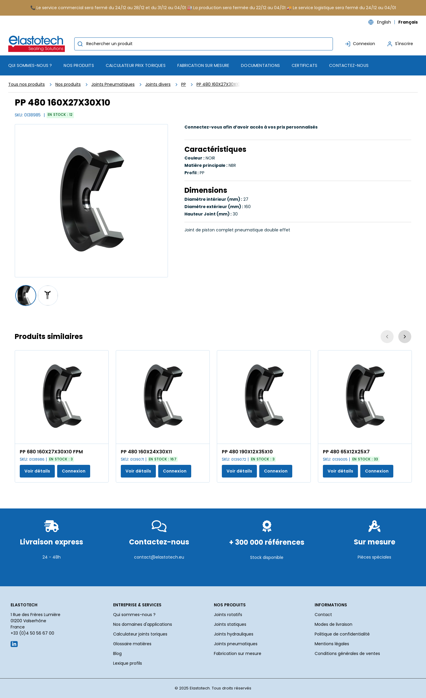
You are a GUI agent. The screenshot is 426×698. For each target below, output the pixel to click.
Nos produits (68, 84)
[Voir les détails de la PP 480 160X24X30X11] (162, 397)
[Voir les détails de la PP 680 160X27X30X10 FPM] (61, 397)
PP (183, 84)
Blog (117, 653)
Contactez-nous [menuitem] (349, 65)
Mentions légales (332, 644)
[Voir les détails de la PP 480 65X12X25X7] (365, 397)
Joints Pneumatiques (113, 84)
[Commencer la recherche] (80, 43)
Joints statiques (230, 624)
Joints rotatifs (228, 615)
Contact (323, 615)
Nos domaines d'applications (142, 624)
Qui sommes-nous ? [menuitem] (30, 65)
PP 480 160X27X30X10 (218, 84)
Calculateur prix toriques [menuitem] (136, 65)
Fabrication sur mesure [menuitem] (203, 65)
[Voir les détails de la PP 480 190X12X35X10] (264, 397)
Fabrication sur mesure (237, 653)
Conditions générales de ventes (347, 653)
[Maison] (37, 44)
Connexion (73, 471)
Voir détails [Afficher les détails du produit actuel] (37, 471)
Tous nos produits (26, 84)
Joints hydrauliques (233, 634)
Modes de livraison (333, 624)
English (384, 22)
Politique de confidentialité (342, 634)
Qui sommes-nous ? (134, 615)
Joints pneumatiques (235, 644)
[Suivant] (404, 336)
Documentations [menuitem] (260, 65)
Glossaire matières (132, 644)
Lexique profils (127, 663)
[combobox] (203, 43)
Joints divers (158, 84)
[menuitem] (79, 65)
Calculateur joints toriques (140, 634)
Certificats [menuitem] (304, 65)
